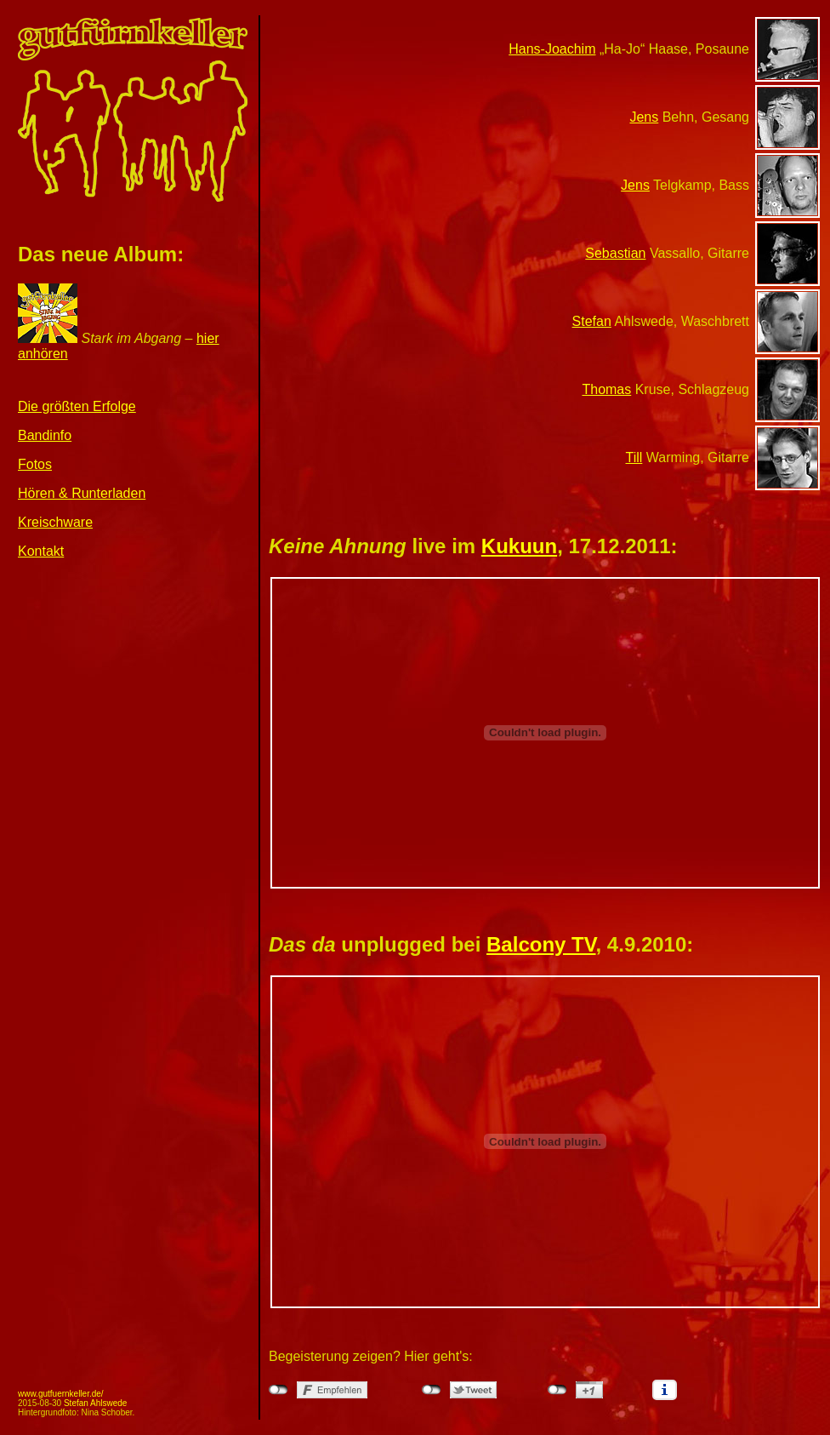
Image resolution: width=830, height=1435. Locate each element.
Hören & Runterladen (81, 493)
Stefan (591, 321)
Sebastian (615, 253)
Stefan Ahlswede (96, 1403)
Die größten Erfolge (77, 406)
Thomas (606, 389)
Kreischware (55, 522)
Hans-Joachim (552, 49)
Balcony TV (541, 944)
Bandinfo (44, 435)
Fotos (35, 464)
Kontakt (41, 551)
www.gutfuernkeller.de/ (61, 1393)
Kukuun (519, 546)
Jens (643, 117)
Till (634, 457)
